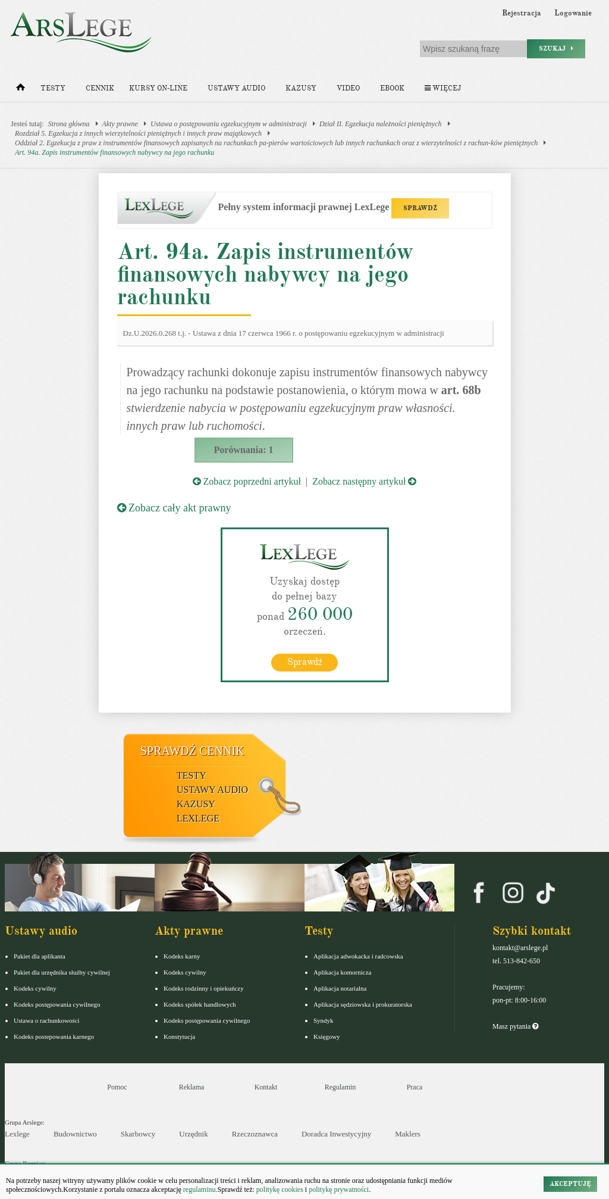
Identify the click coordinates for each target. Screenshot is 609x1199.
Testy (52, 88)
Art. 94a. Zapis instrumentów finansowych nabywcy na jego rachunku (114, 152)
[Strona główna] (20, 90)
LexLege (198, 818)
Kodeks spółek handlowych (200, 1003)
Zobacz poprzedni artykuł (247, 481)
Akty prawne (120, 124)
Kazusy (300, 88)
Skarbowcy (138, 1133)
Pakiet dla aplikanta (39, 955)
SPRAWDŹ (420, 208)
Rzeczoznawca (255, 1133)
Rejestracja (521, 13)
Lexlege (17, 1133)
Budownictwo (75, 1133)
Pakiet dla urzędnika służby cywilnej (62, 971)
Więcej (443, 88)
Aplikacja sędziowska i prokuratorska (362, 1003)
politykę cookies (279, 1189)
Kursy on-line (158, 88)
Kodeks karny (182, 955)
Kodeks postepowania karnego (54, 1035)
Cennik (100, 88)
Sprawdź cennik (192, 750)
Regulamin (340, 1086)
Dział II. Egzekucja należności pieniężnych (380, 124)
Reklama (192, 1086)
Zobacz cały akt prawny (174, 508)
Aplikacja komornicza (342, 971)
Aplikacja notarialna (340, 987)
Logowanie (573, 13)
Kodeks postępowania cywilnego (57, 1003)
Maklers (407, 1133)
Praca (415, 1086)
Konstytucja (179, 1035)
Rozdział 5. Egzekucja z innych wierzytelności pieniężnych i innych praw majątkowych (138, 133)
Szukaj (556, 48)
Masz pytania (515, 1026)
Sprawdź (304, 661)
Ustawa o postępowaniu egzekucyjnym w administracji (228, 124)
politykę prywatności (339, 1189)
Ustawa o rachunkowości (47, 1019)
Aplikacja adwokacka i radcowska (358, 955)
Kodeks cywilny (35, 987)
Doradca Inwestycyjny (336, 1133)
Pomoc (117, 1086)
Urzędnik (193, 1133)
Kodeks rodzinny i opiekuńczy (204, 987)
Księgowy (326, 1035)
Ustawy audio (236, 88)
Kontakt (266, 1086)
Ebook (392, 88)
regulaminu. (199, 1189)
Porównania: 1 (244, 450)
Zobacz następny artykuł (364, 481)
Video (348, 88)
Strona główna (69, 124)
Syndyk (323, 1019)
